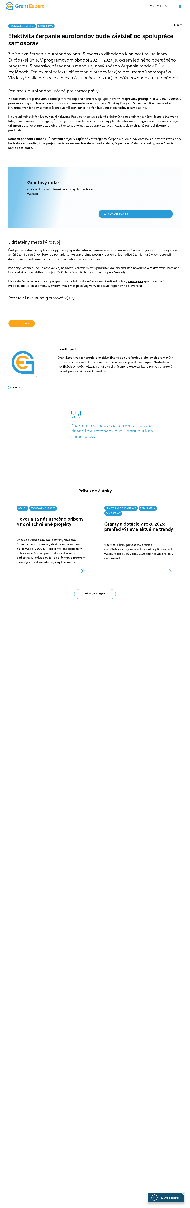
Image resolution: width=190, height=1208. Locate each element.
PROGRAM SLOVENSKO (22, 26)
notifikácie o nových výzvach (77, 366)
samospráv (135, 281)
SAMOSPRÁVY (45, 26)
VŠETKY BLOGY (95, 594)
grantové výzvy (60, 298)
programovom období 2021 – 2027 (78, 60)
